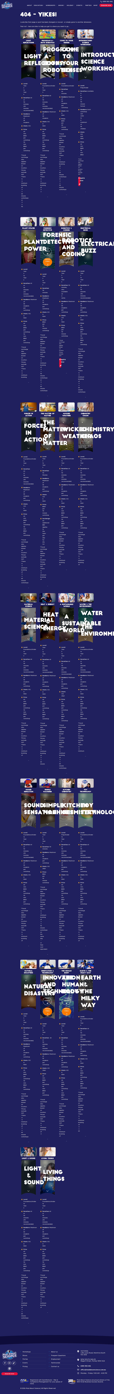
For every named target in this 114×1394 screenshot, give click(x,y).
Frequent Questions (58, 1355)
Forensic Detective (47, 229)
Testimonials (55, 1363)
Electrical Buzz (85, 229)
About (29, 5)
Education (39, 5)
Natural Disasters (28, 972)
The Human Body (66, 972)
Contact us (55, 1366)
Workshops (51, 5)
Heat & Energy (47, 604)
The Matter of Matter (47, 415)
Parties (88, 5)
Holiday (70, 5)
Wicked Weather (66, 415)
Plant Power (28, 228)
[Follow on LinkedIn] (10, 1369)
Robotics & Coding (66, 229)
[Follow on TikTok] (14, 1363)
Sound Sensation (28, 791)
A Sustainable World (66, 605)
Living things (47, 1158)
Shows (61, 5)
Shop (95, 5)
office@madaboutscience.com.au (93, 1370)
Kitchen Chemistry (66, 791)
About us (54, 1352)
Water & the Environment (85, 605)
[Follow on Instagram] (9, 1363)
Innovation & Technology (47, 972)
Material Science (28, 605)
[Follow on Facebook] (5, 1363)
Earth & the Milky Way (85, 972)
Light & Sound (28, 1158)
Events (79, 5)
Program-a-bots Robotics (47, 42)
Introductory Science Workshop (85, 42)
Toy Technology (85, 791)
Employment (55, 1359)
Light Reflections (28, 42)
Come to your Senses (66, 42)
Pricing (25, 1366)
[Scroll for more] (28, 75)
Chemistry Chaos (85, 415)
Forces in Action (28, 415)
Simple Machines (47, 791)
